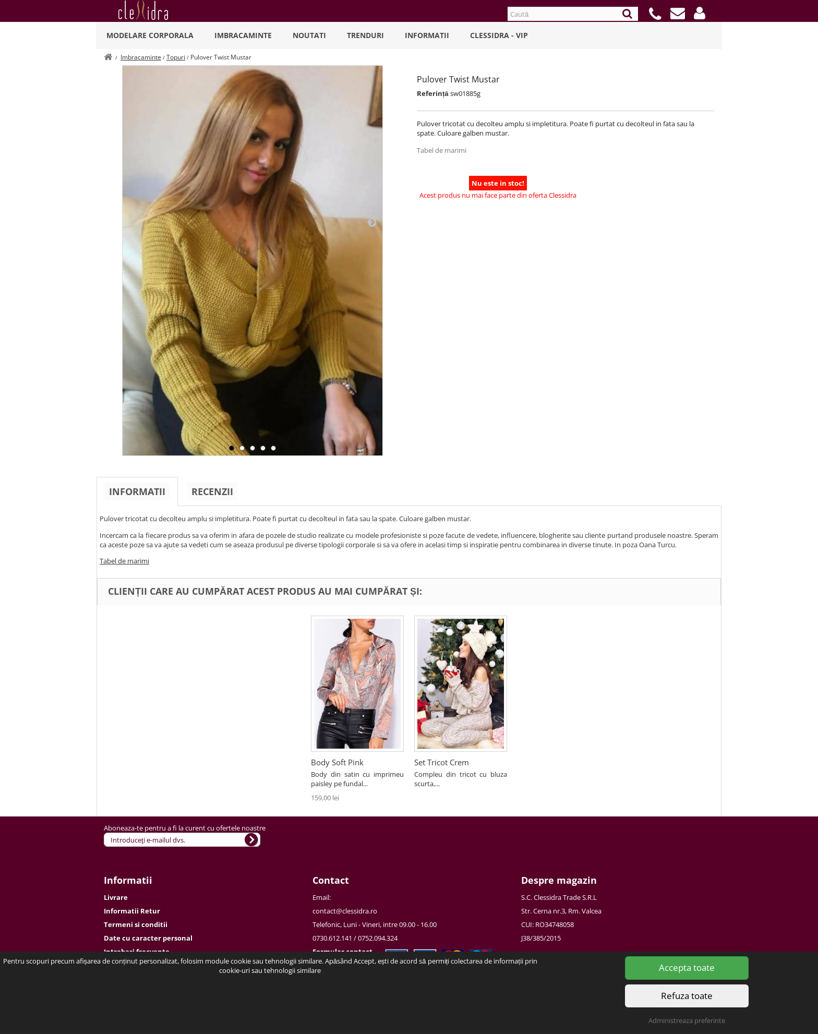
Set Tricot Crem (441, 762)
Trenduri (365, 35)
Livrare (116, 897)
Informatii (427, 35)
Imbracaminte (243, 35)
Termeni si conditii (135, 924)
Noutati (309, 35)
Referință (433, 93)
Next (372, 222)
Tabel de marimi (441, 150)
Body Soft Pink (337, 762)
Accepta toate (687, 967)
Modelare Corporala (150, 35)
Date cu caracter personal (148, 938)
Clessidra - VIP (499, 35)
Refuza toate (687, 996)
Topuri (175, 57)
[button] (699, 13)
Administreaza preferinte (686, 1020)
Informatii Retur (132, 911)
